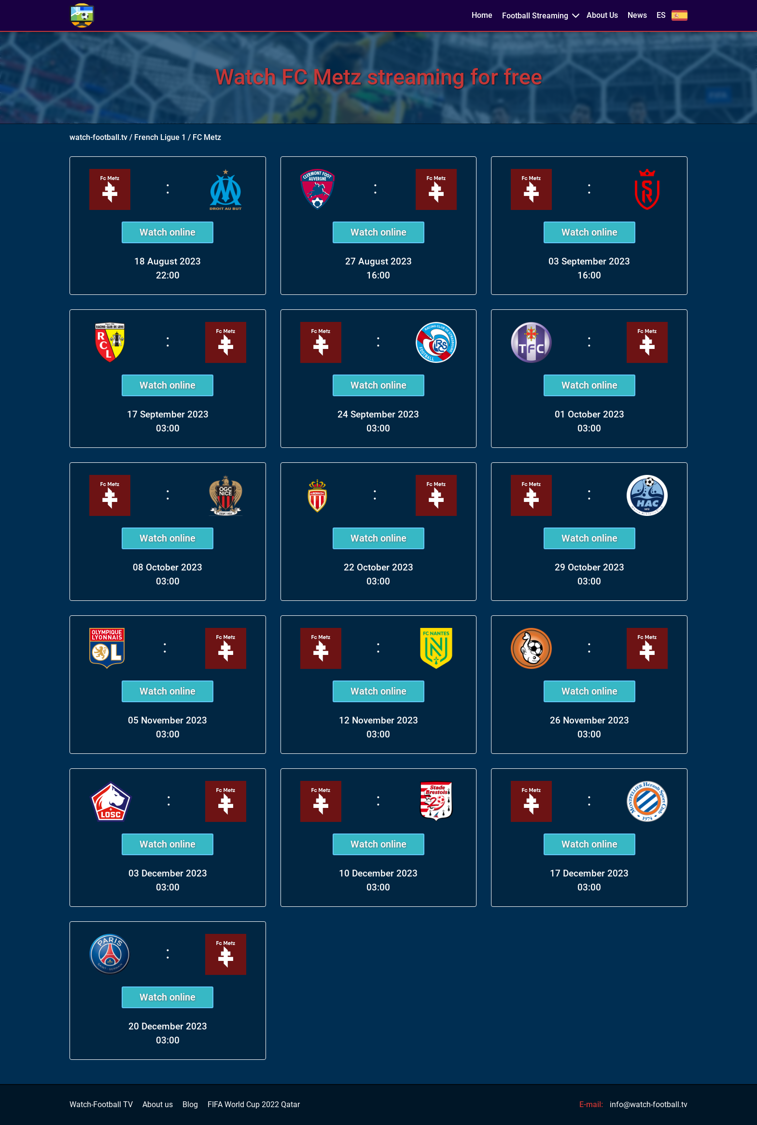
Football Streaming (535, 16)
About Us (602, 15)
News (637, 15)
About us (157, 1104)
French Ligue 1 (160, 137)
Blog (190, 1104)
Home (482, 15)
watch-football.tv (98, 137)
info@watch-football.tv (648, 1104)
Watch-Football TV (101, 1104)
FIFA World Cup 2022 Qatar (254, 1104)
